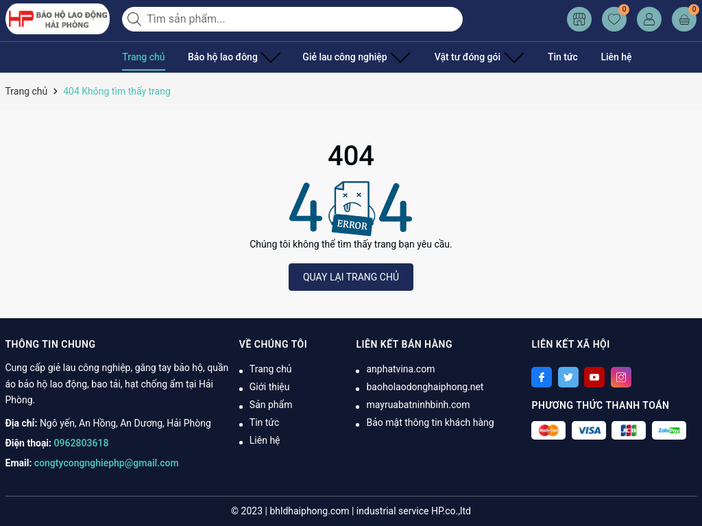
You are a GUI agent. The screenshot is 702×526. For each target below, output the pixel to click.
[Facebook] (541, 377)
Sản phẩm (271, 404)
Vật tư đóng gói (450, 56)
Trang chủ (143, 56)
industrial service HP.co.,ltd (413, 510)
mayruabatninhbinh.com (418, 404)
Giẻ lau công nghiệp (339, 56)
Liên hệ (581, 56)
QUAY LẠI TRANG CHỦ (351, 277)
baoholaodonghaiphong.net (424, 386)
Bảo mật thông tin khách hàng (430, 422)
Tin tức (528, 56)
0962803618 (81, 443)
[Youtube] (594, 377)
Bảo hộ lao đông (229, 56)
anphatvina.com (400, 368)
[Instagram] (621, 377)
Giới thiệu (270, 386)
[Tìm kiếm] (135, 19)
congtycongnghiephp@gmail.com (106, 462)
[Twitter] (568, 377)
